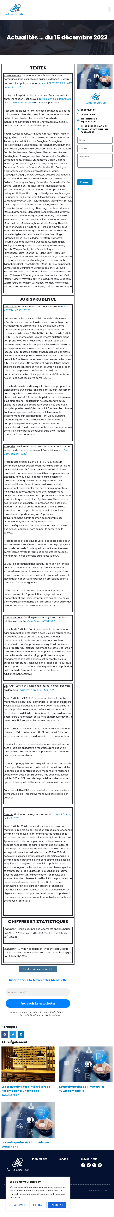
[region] (38, 1194)
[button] (109, 9)
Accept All (57, 1204)
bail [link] (65, 704)
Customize (19, 1204)
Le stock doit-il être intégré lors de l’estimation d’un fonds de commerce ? (25, 1094)
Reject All (38, 1204)
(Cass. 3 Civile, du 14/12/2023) (37, 692)
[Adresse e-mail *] (38, 996)
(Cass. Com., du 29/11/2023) (41, 623)
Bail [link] (6, 688)
